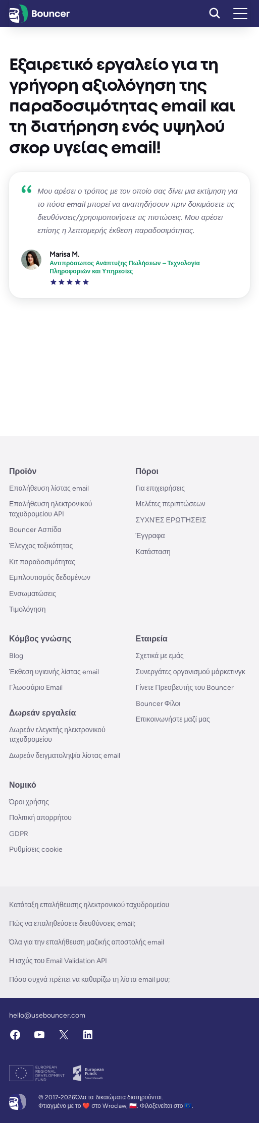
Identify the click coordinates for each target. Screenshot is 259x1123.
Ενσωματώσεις (32, 593)
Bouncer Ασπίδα (35, 529)
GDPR (18, 834)
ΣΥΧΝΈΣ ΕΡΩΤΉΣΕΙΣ (171, 520)
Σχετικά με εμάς (160, 656)
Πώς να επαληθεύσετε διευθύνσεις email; (72, 923)
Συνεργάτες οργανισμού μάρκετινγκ (190, 672)
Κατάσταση (153, 552)
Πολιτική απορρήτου (40, 817)
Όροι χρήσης (29, 802)
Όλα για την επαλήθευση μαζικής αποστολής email (86, 942)
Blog (16, 656)
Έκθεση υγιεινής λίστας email (54, 672)
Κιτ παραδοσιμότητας (42, 562)
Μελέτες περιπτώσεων (170, 504)
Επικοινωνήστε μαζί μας (173, 719)
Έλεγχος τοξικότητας (41, 546)
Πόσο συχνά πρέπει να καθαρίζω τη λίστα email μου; (89, 979)
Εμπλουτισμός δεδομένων (49, 577)
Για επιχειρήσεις (160, 488)
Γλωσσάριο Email (36, 687)
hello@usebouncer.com (47, 1015)
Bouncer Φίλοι (158, 703)
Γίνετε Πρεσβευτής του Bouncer (185, 687)
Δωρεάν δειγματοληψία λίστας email (64, 755)
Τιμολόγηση (27, 609)
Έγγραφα (150, 535)
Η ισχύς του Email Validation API (58, 961)
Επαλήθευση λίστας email (49, 488)
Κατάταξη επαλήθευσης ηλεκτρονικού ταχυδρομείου (89, 905)
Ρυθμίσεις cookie (36, 849)
